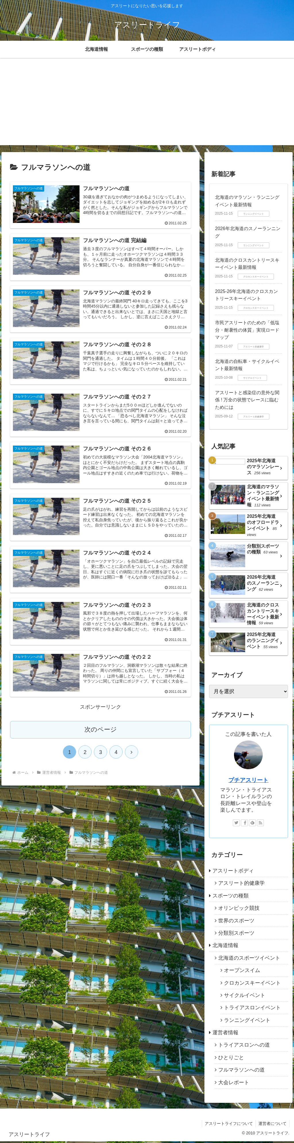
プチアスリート (248, 782)
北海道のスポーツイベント (249, 960)
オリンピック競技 (239, 910)
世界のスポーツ (236, 922)
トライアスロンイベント (252, 1009)
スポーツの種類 (230, 897)
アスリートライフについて (228, 1125)
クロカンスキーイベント (252, 984)
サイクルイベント (244, 997)
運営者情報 (225, 1034)
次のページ (100, 730)
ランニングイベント (247, 1022)
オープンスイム (242, 972)
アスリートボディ (233, 872)
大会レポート (233, 1084)
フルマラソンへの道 (241, 1071)
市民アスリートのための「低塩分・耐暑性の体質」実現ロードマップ (247, 330)
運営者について (272, 1125)
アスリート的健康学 (241, 885)
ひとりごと (231, 1059)
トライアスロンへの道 (244, 1046)
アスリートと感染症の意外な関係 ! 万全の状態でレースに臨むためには (247, 400)
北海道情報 (225, 947)
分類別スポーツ (236, 935)
